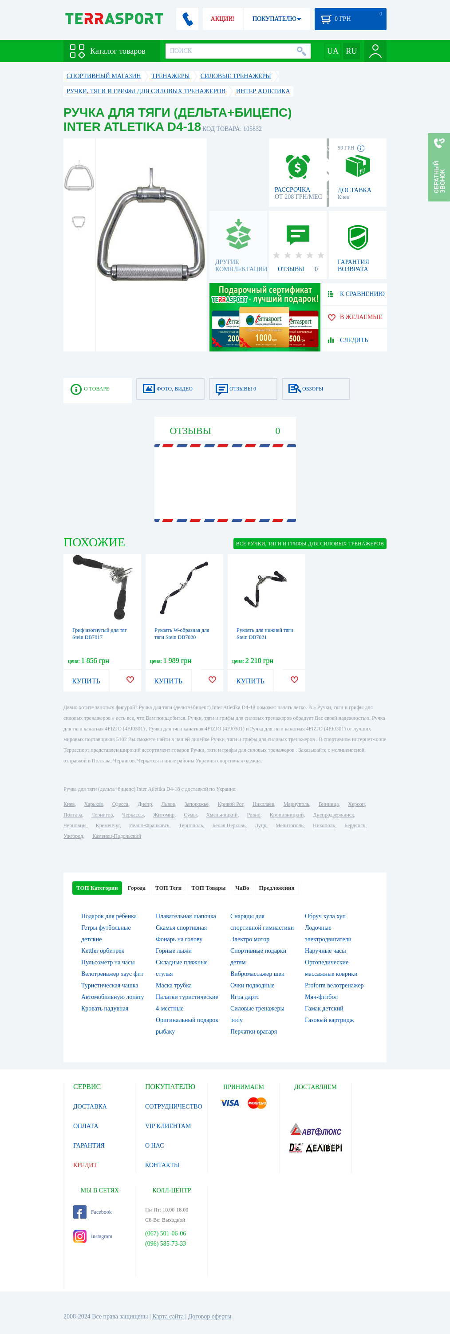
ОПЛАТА (86, 1126)
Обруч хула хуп (325, 916)
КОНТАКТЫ (162, 1165)
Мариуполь (296, 804)
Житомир (163, 815)
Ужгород (73, 836)
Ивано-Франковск (149, 825)
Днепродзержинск (333, 815)
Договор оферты (210, 1316)
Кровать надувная (104, 1008)
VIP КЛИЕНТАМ (168, 1126)
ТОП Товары (208, 887)
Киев (69, 804)
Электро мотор (249, 939)
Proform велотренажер (334, 985)
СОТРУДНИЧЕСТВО (173, 1106)
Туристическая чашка (109, 985)
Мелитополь (290, 825)
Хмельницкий (221, 815)
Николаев (263, 804)
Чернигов (102, 815)
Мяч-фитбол (321, 997)
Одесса (120, 804)
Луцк (260, 825)
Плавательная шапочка (186, 916)
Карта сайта (168, 1316)
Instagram (92, 1236)
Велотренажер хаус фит (112, 974)
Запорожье (196, 804)
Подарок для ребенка (109, 916)
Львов (168, 804)
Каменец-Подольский (116, 836)
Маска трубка (174, 985)
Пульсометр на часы (108, 962)
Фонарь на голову (179, 939)
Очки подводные (252, 985)
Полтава (72, 815)
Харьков (93, 804)
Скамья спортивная (181, 927)
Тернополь (191, 825)
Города (137, 887)
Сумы (190, 815)
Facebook (92, 1212)
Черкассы (133, 815)
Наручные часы (325, 950)
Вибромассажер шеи (257, 974)
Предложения (277, 887)
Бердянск (354, 825)
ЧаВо (242, 887)
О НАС (154, 1145)
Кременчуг (108, 825)
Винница (329, 804)
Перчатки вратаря (253, 1031)
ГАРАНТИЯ (89, 1145)
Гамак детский (324, 1008)
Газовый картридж (329, 1020)
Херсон (356, 804)
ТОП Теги (168, 887)
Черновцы (75, 825)
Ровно (253, 815)
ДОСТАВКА (90, 1106)
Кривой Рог (230, 804)
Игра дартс (244, 997)
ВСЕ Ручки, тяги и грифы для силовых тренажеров (310, 544)
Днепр (145, 804)
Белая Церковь (228, 825)
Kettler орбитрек (102, 950)
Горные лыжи (174, 950)
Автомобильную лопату (112, 997)
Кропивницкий (287, 815)
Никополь (324, 825)
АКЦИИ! (223, 19)
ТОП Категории (97, 887)
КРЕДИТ (85, 1165)
